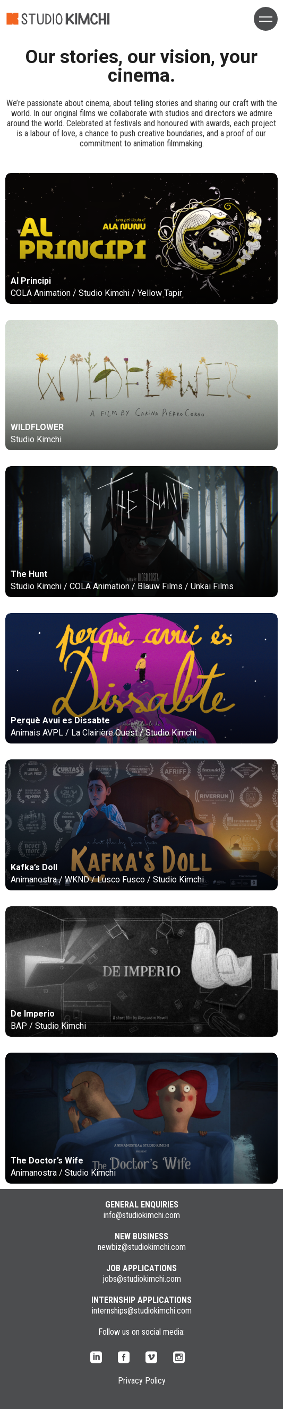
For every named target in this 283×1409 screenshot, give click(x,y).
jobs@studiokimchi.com (141, 1279)
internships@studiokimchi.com (142, 1311)
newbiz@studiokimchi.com (142, 1247)
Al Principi (31, 281)
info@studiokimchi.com (142, 1215)
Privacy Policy (142, 1381)
